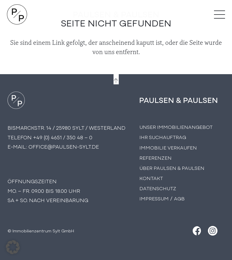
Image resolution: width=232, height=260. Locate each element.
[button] (13, 247)
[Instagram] (212, 231)
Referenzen (155, 157)
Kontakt (151, 177)
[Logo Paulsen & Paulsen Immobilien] (17, 14)
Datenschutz (157, 188)
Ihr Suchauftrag (162, 136)
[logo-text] (116, 14)
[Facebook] (196, 231)
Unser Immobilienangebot (176, 126)
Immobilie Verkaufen (168, 147)
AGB (179, 198)
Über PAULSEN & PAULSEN (171, 167)
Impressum (154, 198)
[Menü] (219, 14)
